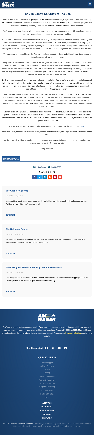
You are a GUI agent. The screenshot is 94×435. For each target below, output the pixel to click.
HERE (82, 126)
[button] (90, 4)
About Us (47, 403)
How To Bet (46, 407)
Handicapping (47, 410)
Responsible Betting (73, 333)
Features (47, 418)
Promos (47, 414)
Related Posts (11, 158)
